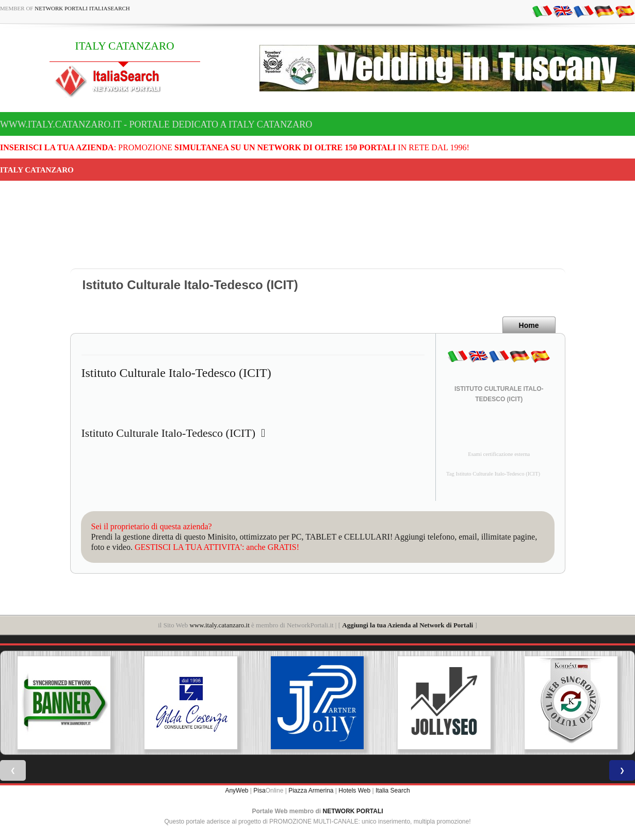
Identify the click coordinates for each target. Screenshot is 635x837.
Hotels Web (354, 790)
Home (529, 325)
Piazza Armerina (310, 790)
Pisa (259, 790)
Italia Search (393, 790)
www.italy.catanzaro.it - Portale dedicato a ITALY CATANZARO (156, 124)
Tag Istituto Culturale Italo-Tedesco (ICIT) (493, 474)
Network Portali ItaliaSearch (82, 8)
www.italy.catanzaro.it (219, 625)
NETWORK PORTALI (353, 811)
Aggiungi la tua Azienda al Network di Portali (407, 625)
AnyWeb (236, 790)
